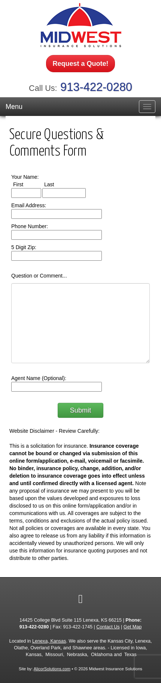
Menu (14, 106)
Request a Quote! (80, 63)
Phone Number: (29, 226)
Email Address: (28, 205)
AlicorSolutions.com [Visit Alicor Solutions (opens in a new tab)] (52, 669)
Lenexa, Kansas (49, 641)
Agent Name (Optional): (38, 378)
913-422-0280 (96, 87)
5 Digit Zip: (23, 247)
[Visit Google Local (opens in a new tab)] (80, 599)
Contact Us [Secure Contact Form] (107, 627)
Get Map (133, 627)
